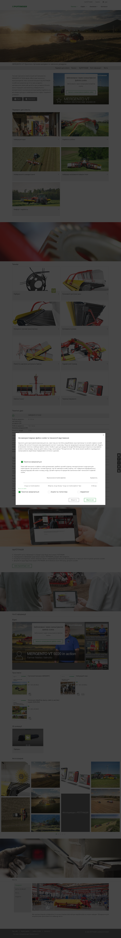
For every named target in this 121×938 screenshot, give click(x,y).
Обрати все (90, 500)
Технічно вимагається (33, 462)
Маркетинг (84, 492)
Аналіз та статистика (59, 492)
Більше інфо (22, 489)
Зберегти (74, 500)
